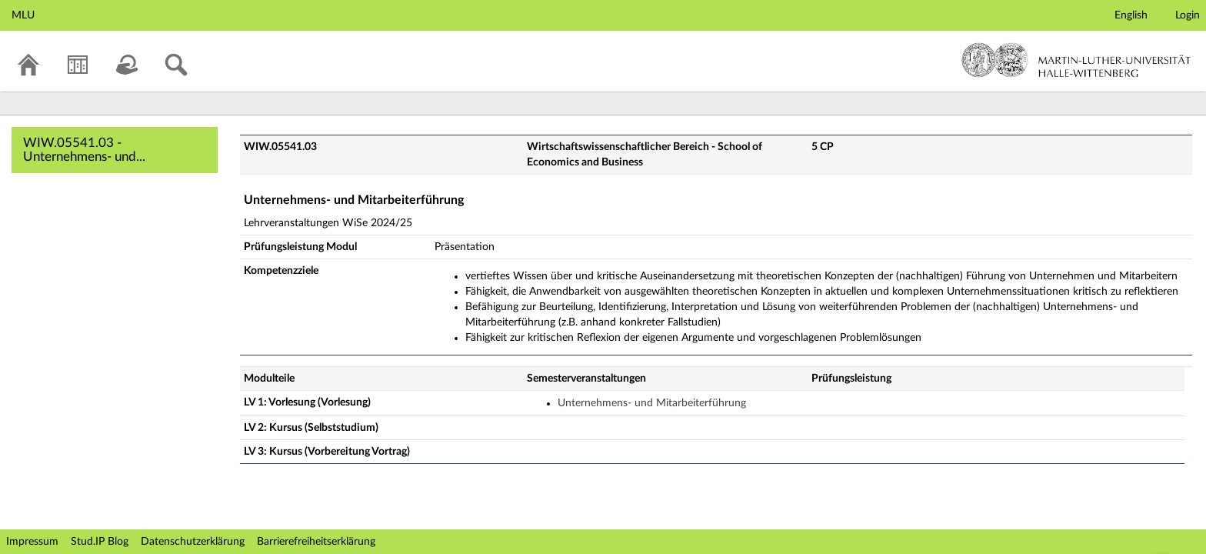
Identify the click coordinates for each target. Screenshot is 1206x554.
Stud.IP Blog (99, 541)
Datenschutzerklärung (193, 541)
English (1131, 15)
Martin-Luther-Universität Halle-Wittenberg (1076, 60)
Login (1187, 15)
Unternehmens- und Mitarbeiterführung (652, 403)
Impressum (32, 541)
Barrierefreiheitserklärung (316, 541)
